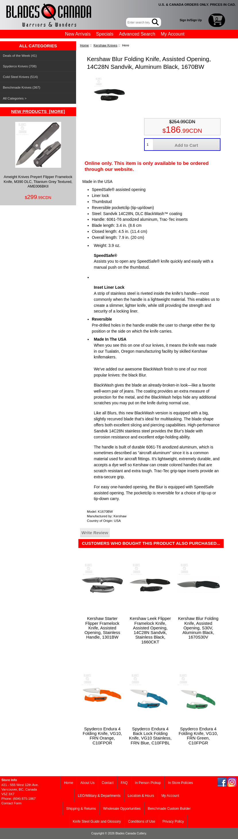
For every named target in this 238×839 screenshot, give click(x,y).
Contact (107, 783)
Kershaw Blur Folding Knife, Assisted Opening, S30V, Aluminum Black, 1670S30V (198, 627)
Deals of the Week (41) (20, 55)
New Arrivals (78, 34)
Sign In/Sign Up (191, 20)
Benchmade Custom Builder (169, 809)
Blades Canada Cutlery (130, 833)
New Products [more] (38, 111)
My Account (173, 34)
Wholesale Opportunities (122, 809)
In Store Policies (180, 783)
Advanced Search (137, 34)
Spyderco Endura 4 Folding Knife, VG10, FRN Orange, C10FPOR (102, 736)
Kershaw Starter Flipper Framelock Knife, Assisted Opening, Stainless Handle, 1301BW (102, 627)
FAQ (124, 783)
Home (84, 45)
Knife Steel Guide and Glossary (97, 822)
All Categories (13, 98)
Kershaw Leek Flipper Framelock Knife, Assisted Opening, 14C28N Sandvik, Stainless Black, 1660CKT (150, 630)
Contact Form (11, 803)
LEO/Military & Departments (99, 796)
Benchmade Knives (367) (21, 87)
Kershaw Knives (105, 45)
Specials (104, 34)
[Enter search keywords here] (139, 22)
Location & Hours (141, 796)
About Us (87, 783)
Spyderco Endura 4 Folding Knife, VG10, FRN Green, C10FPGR (198, 736)
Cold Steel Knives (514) (20, 77)
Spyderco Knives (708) (19, 66)
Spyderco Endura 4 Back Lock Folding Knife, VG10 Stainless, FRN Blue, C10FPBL (150, 736)
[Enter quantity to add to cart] (149, 144)
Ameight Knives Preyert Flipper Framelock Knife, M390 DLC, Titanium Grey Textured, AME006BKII (38, 155)
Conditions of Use (141, 822)
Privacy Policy (173, 822)
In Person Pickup (148, 783)
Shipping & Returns (81, 809)
